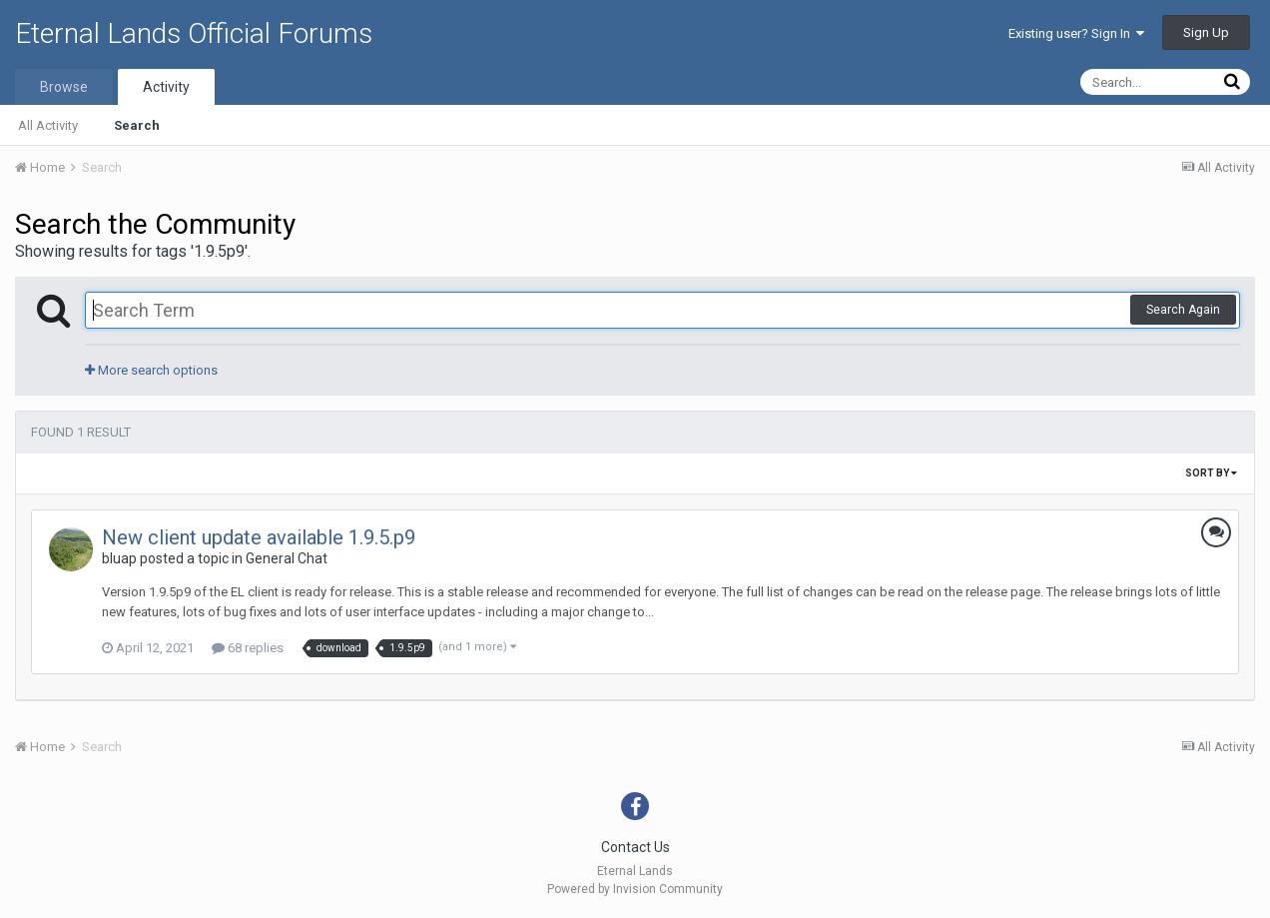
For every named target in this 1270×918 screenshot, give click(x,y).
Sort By (1211, 472)
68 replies (248, 647)
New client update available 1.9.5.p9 (258, 537)
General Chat (286, 558)
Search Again (1183, 310)
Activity (166, 87)
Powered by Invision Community (635, 889)
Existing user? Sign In (1076, 33)
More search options (151, 370)
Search (137, 125)
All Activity (48, 125)
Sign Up (1206, 32)
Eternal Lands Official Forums (193, 33)
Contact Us (635, 847)
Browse (64, 87)
